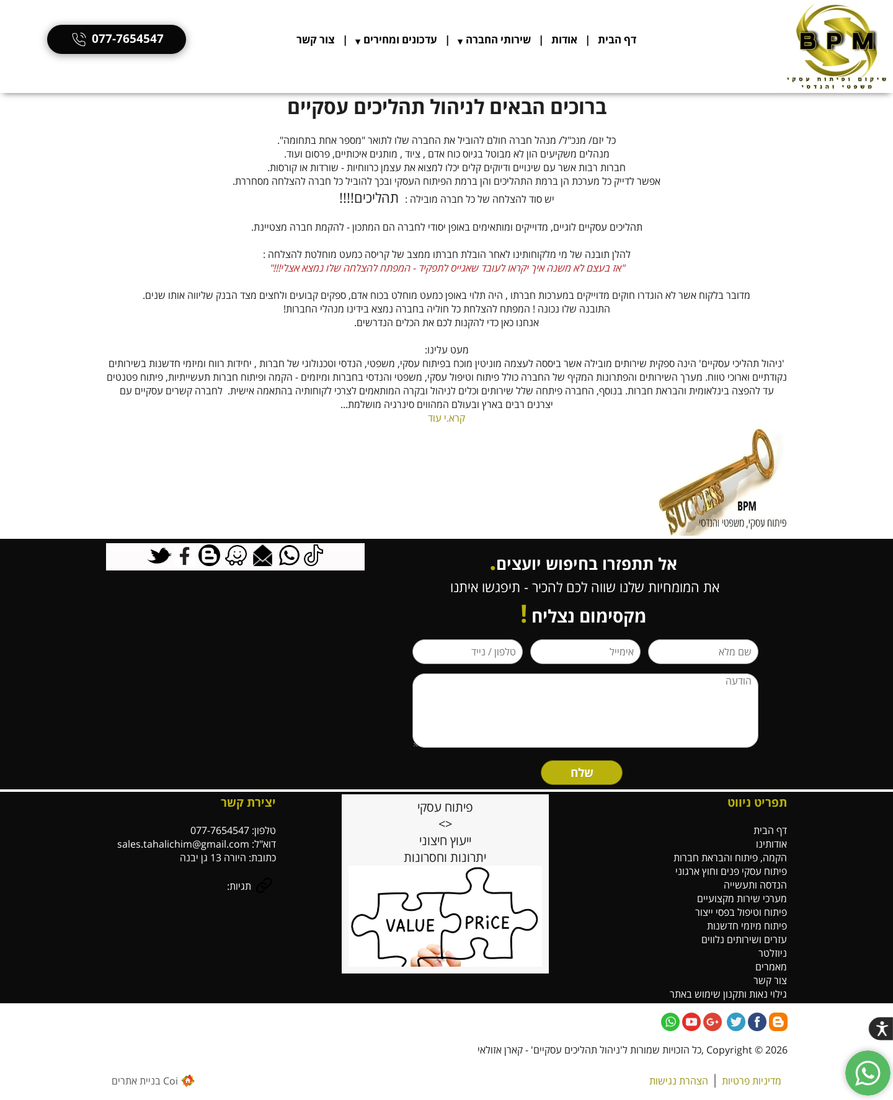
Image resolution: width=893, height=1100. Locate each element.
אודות (564, 39)
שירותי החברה (498, 39)
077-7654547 (116, 38)
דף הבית (617, 39)
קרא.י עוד (446, 418)
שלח (582, 773)
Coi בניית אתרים (145, 1081)
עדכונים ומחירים (400, 39)
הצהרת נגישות (678, 1081)
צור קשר (315, 39)
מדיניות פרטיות (751, 1081)
